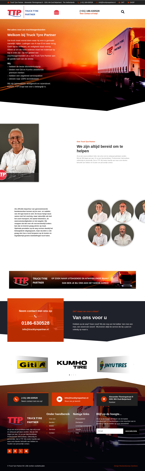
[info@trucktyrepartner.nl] (59, 399)
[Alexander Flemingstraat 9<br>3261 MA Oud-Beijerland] (104, 399)
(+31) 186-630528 (90, 11)
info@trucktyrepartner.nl (76, 398)
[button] (123, 12)
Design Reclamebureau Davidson (126, 466)
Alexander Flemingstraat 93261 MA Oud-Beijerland (121, 398)
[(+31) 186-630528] (76, 11)
